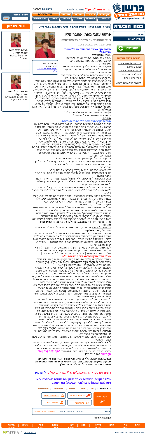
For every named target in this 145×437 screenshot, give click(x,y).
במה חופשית (95, 27)
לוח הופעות (70, 426)
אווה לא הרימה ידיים (131, 74)
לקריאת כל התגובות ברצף (44, 411)
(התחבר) (37, 9)
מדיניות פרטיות (11, 426)
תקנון (111, 425)
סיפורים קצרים (136, 38)
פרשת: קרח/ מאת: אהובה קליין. (17, 93)
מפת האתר (40, 426)
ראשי (107, 27)
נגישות (25, 425)
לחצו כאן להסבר (75, 9)
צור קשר (125, 426)
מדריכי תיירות (98, 426)
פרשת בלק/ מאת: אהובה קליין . (17, 51)
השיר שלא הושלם (132, 78)
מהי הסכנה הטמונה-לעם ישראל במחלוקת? (15, 98)
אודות (137, 425)
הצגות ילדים (55, 426)
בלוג (83, 425)
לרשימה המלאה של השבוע (128, 83)
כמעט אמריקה (134, 67)
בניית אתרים (18, 432)
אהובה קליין (99, 44)
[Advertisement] (128, 143)
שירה (141, 34)
